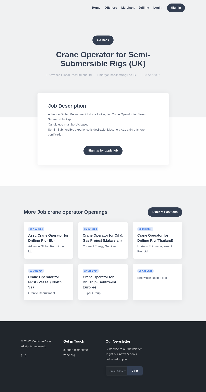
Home (96, 7)
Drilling (144, 7)
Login (157, 7)
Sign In (176, 7)
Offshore (111, 7)
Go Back (103, 40)
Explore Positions (165, 212)
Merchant (128, 7)
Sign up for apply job (103, 150)
